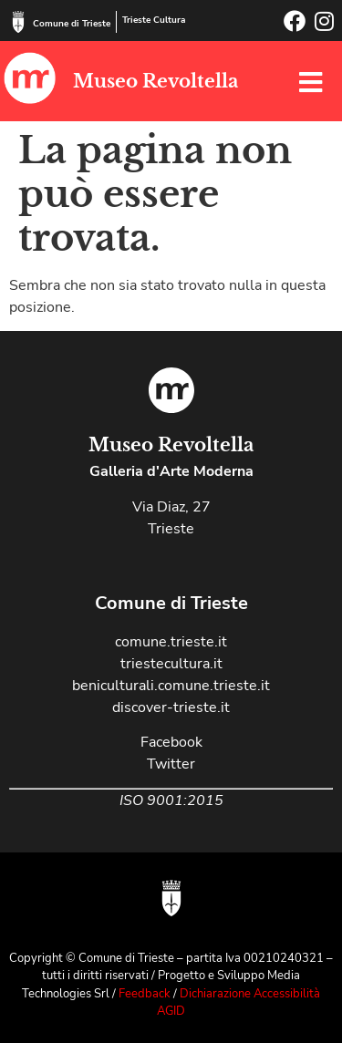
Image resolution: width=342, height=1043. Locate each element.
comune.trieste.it (171, 642)
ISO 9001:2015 (171, 800)
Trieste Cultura (153, 20)
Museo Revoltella (155, 81)
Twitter (171, 764)
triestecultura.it (171, 664)
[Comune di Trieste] (18, 22)
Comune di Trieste (71, 23)
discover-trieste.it (171, 707)
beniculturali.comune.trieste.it (171, 686)
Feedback (145, 994)
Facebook (171, 742)
